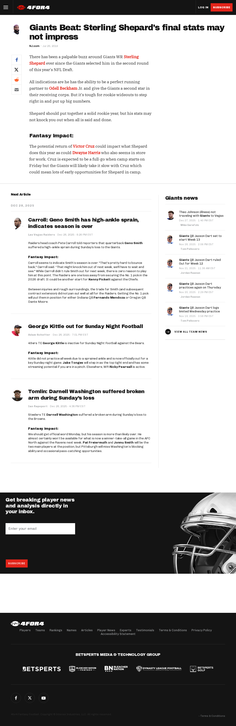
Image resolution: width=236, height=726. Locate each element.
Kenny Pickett (99, 279)
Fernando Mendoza (109, 298)
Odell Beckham (63, 88)
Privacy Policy (202, 630)
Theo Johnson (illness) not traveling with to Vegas (201, 213)
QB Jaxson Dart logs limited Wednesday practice (199, 309)
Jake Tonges (73, 363)
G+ (43, 698)
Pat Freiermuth (95, 442)
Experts (125, 630)
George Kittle (53, 343)
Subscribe (221, 7)
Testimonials (145, 630)
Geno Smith (133, 243)
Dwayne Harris (86, 152)
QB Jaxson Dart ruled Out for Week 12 (200, 261)
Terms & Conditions (173, 630)
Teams (40, 630)
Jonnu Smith (124, 442)
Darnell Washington (62, 415)
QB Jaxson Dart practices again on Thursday (200, 285)
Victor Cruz (83, 146)
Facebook (16, 698)
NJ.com (34, 46)
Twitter (30, 698)
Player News (106, 630)
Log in (203, 7)
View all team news (190, 331)
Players (25, 630)
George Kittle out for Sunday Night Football (85, 326)
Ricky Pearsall (120, 367)
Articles (87, 630)
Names (72, 630)
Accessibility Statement (118, 634)
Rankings (56, 630)
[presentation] (41, 547)
